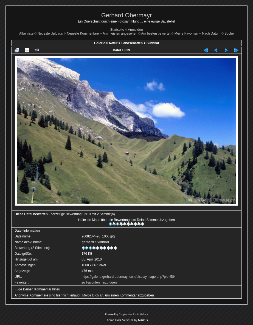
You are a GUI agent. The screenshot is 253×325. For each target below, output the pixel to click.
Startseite (117, 30)
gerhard (87, 242)
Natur (113, 43)
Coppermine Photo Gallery (133, 314)
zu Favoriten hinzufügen (99, 282)
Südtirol (153, 43)
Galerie (99, 43)
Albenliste (26, 33)
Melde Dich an (92, 295)
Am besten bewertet (155, 33)
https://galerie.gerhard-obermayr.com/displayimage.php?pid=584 (128, 277)
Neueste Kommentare (83, 33)
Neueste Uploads (50, 33)
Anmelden (135, 30)
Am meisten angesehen (120, 33)
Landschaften (132, 43)
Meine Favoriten (186, 33)
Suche (229, 33)
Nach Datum (211, 33)
